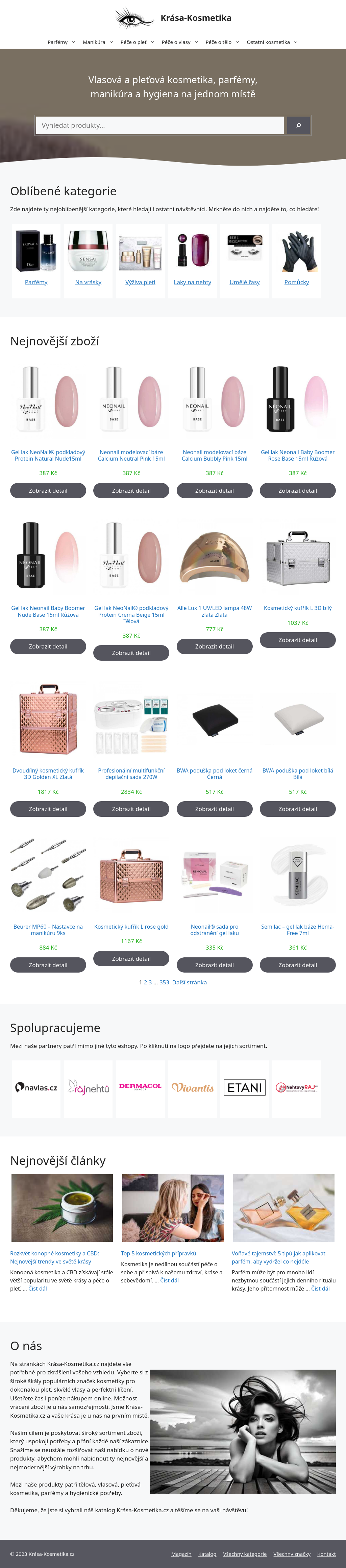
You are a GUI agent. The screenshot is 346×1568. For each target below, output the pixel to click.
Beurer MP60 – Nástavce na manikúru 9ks (48, 930)
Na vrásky (88, 282)
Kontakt (326, 1553)
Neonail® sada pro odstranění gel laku (214, 930)
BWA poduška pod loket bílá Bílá (298, 773)
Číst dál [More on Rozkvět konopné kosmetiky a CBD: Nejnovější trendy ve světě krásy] (37, 1288)
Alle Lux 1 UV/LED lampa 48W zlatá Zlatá (214, 611)
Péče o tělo (225, 42)
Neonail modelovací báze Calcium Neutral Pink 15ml (131, 455)
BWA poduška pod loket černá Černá (215, 773)
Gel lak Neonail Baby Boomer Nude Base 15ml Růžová (48, 611)
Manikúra (100, 42)
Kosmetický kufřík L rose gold (131, 927)
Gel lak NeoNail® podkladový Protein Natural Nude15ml (48, 455)
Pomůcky (297, 282)
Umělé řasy (244, 282)
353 (164, 982)
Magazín (181, 1553)
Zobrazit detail (48, 490)
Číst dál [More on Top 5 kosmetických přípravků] (169, 1280)
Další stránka (189, 982)
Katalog (207, 1553)
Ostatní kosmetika (274, 42)
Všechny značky (292, 1553)
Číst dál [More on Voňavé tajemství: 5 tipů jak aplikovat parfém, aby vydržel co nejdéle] (320, 1288)
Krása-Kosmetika (196, 17)
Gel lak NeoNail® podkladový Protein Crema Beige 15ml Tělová (131, 614)
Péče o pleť (139, 42)
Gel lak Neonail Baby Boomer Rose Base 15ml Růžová (298, 455)
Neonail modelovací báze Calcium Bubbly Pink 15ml (214, 455)
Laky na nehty (192, 282)
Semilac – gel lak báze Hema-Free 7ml (297, 930)
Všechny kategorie (245, 1553)
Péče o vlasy (182, 42)
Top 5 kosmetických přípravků (158, 1253)
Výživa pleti (140, 282)
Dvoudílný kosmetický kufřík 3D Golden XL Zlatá (48, 773)
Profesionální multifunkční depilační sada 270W (131, 773)
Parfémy (63, 42)
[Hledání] (298, 125)
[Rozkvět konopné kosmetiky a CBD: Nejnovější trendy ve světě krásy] (62, 1209)
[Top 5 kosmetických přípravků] (173, 1209)
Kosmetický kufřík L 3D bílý (298, 608)
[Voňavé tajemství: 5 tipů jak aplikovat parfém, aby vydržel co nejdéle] (284, 1209)
